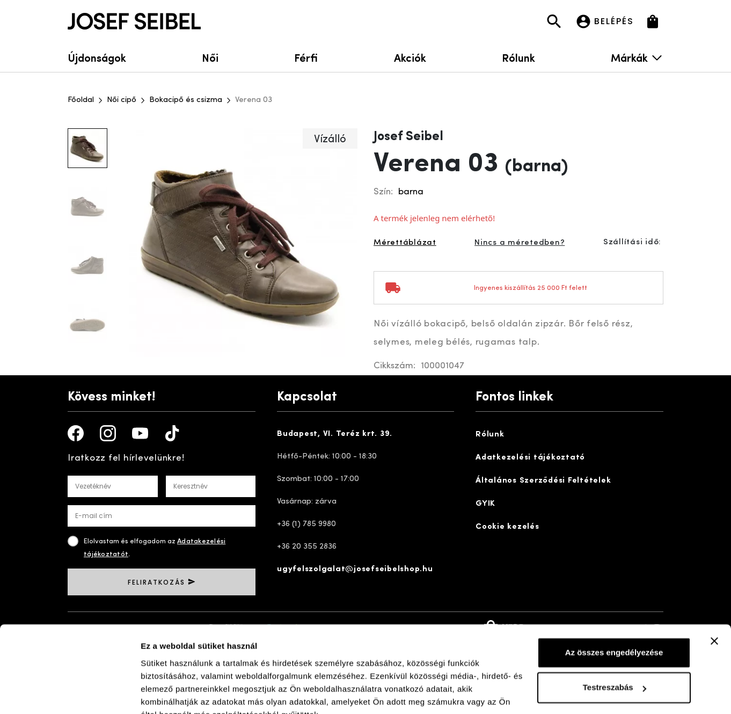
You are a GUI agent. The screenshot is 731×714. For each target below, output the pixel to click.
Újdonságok (97, 57)
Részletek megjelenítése (188, 692)
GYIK (485, 504)
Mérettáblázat (405, 243)
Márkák (637, 57)
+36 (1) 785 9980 (306, 524)
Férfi (306, 57)
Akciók (410, 57)
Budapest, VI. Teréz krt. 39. (334, 434)
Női (210, 57)
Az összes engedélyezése (614, 601)
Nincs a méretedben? (519, 243)
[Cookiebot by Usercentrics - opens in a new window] (69, 693)
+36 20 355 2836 (307, 547)
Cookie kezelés (507, 527)
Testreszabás (614, 635)
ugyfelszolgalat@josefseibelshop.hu (355, 569)
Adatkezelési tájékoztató (530, 458)
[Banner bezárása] (714, 589)
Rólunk (518, 57)
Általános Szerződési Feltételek (543, 481)
